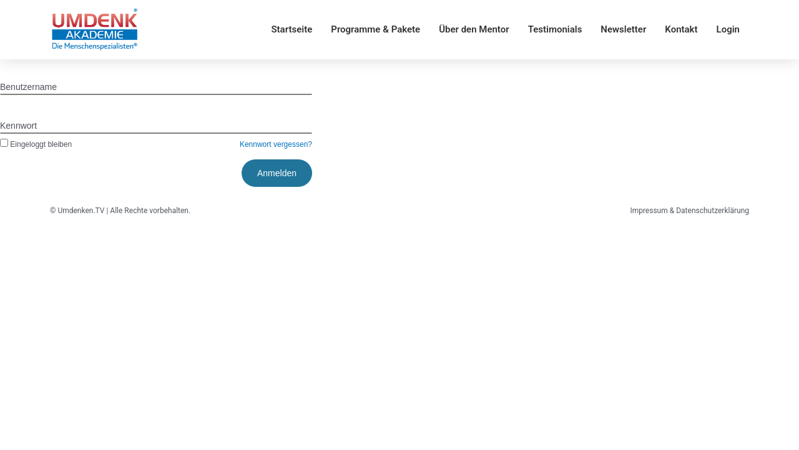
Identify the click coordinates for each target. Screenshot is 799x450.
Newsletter (623, 29)
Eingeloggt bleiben (36, 144)
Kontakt (681, 29)
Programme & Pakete (375, 29)
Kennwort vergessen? (276, 144)
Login (728, 29)
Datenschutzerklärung (712, 210)
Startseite (291, 29)
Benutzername (28, 87)
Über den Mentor (474, 29)
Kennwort (18, 126)
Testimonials (555, 29)
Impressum (648, 210)
